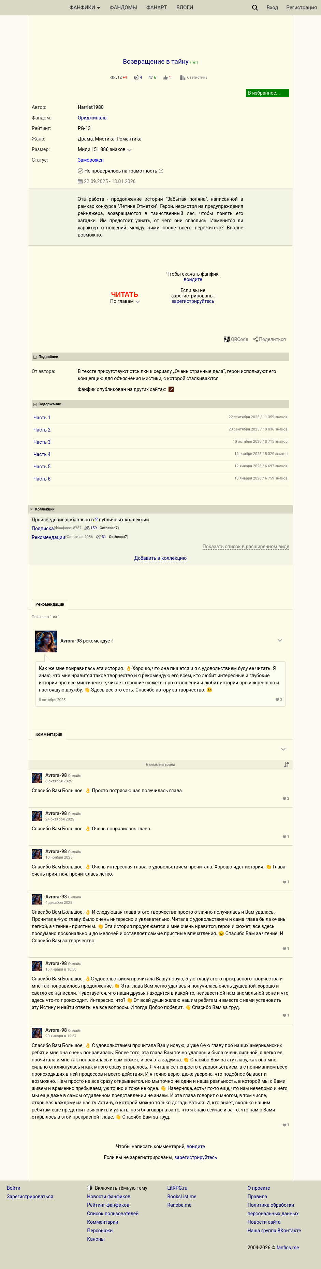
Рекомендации (48, 537)
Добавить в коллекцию (160, 558)
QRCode (239, 339)
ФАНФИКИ (85, 7)
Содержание (50, 404)
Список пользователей (112, 1213)
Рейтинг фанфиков (108, 1205)
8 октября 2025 (52, 700)
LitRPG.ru (177, 1188)
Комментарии (102, 1222)
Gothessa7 (109, 528)
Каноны (96, 1239)
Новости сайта (264, 1222)
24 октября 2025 (59, 819)
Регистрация (301, 7)
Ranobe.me (179, 1205)
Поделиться (272, 339)
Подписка (43, 528)
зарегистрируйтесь (193, 301)
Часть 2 (41, 430)
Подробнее (48, 357)
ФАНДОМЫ (123, 7)
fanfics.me (288, 1247)
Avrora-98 (71, 641)
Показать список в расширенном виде (246, 546)
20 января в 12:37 (60, 1036)
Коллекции (45, 509)
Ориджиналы (92, 117)
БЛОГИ (184, 7)
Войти (13, 1188)
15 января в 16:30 (60, 969)
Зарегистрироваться (30, 1196)
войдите (193, 279)
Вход (272, 7)
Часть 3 (41, 442)
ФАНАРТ (156, 7)
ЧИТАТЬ (124, 294)
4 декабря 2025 (58, 902)
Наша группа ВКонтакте (274, 1230)
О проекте (259, 1188)
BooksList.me (181, 1196)
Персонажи (100, 1230)
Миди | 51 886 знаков (102, 149)
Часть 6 (41, 479)
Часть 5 (41, 466)
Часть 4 (41, 454)
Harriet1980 (91, 107)
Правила (257, 1196)
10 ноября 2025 (58, 857)
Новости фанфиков (108, 1196)
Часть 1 (41, 417)
